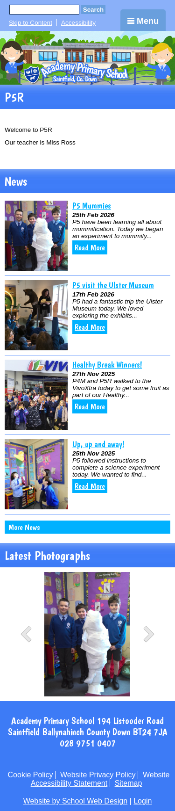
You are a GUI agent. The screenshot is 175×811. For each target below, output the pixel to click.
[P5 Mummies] (36, 236)
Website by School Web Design (75, 801)
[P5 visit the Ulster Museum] (36, 315)
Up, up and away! (98, 444)
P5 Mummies (91, 205)
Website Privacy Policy (98, 775)
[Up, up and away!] (36, 474)
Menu (143, 21)
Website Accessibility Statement (100, 779)
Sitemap (128, 783)
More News (24, 527)
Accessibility (78, 22)
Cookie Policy (30, 775)
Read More (90, 247)
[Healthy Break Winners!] (36, 395)
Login (142, 801)
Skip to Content (30, 22)
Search (93, 9)
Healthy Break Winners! (107, 364)
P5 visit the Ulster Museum (113, 285)
